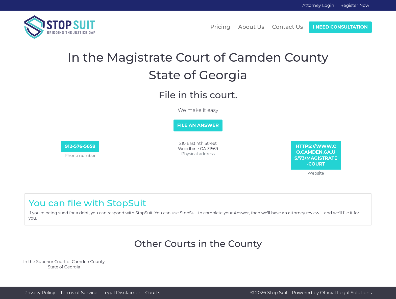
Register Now (354, 5)
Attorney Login (318, 5)
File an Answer (198, 125)
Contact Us (287, 27)
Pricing (220, 27)
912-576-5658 (80, 146)
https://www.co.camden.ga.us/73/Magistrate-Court (315, 155)
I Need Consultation (340, 27)
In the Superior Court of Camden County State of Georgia (64, 264)
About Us (251, 27)
